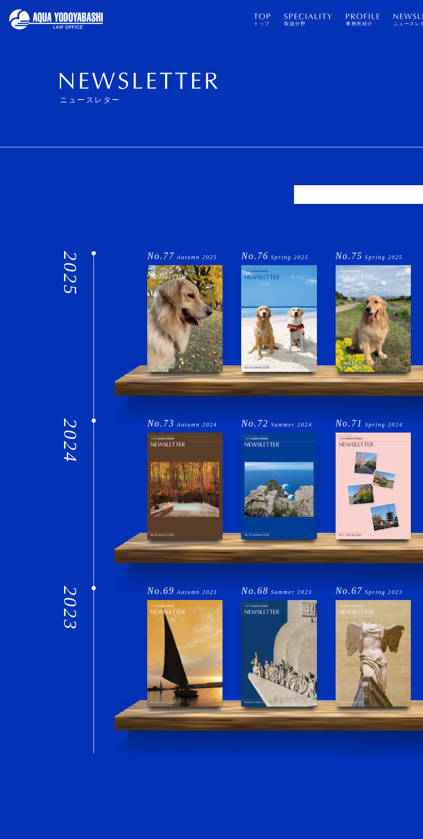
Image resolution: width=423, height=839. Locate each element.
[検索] (358, 194)
